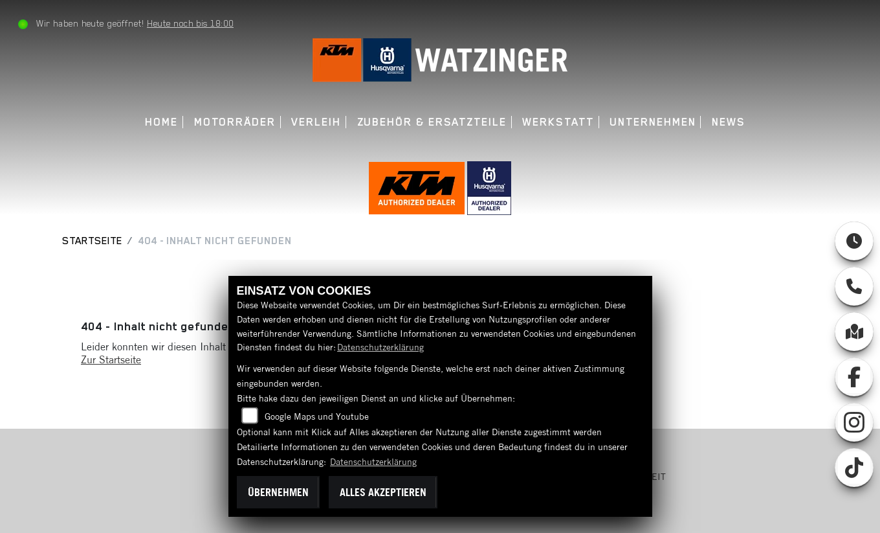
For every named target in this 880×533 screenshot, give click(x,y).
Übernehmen (278, 492)
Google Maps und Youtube (317, 416)
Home (161, 122)
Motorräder (235, 122)
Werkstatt (557, 122)
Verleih (315, 122)
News (728, 122)
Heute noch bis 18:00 (190, 23)
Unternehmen (653, 122)
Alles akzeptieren (383, 492)
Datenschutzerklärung (380, 347)
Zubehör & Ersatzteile (432, 122)
